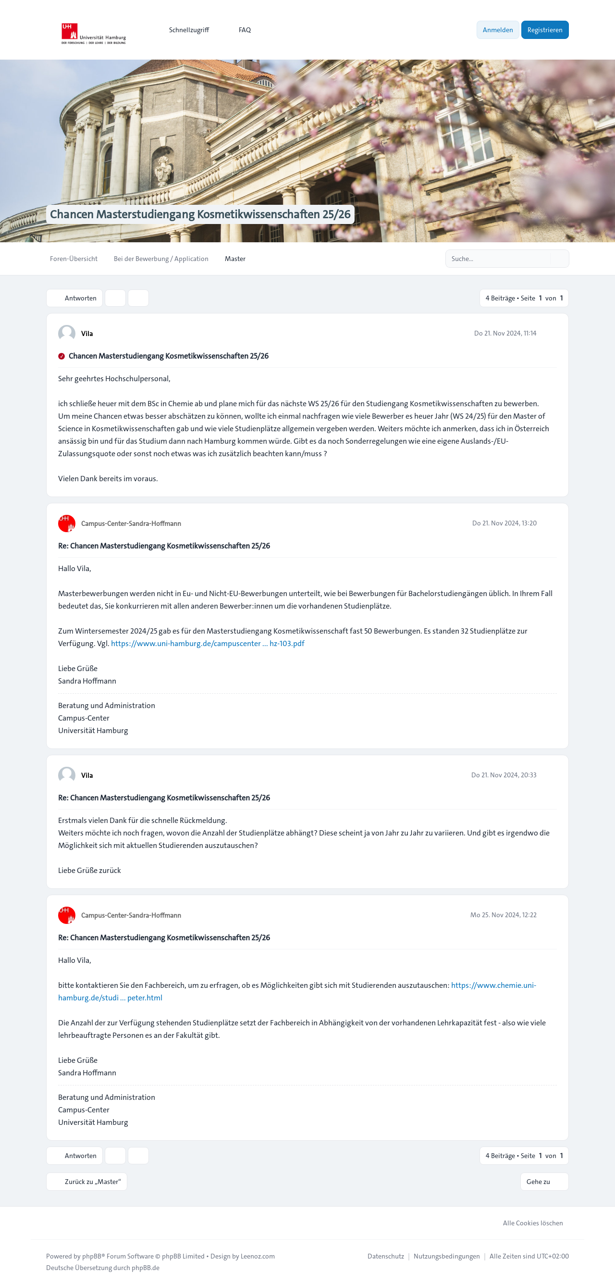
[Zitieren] (549, 333)
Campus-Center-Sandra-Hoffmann (131, 523)
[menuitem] (185, 29)
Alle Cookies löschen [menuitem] (527, 1223)
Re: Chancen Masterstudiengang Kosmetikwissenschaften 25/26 (164, 545)
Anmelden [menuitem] (498, 30)
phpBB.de (146, 1267)
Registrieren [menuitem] (545, 30)
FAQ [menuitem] (238, 30)
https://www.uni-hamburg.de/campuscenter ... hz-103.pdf (208, 643)
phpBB (91, 1256)
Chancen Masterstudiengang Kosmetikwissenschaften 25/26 (169, 356)
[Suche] (542, 258)
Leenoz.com (258, 1256)
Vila (87, 333)
